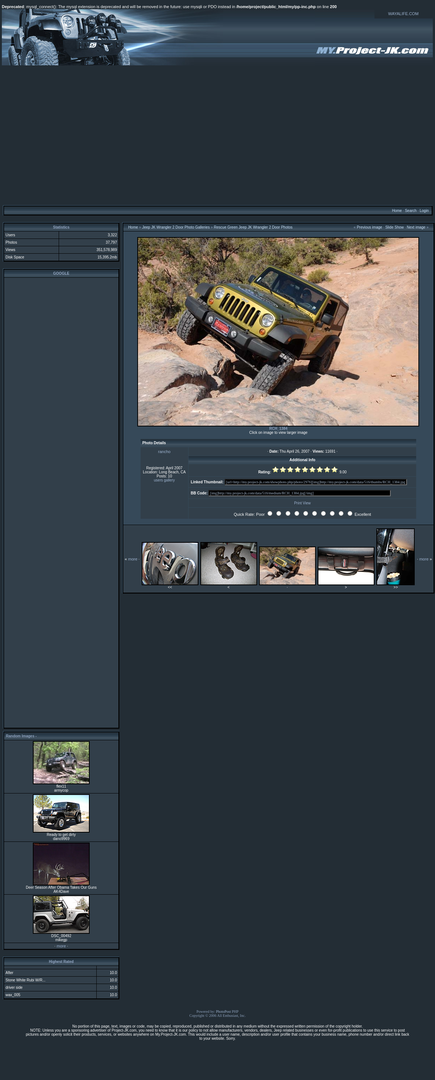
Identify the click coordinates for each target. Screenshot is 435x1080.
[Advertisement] (217, 135)
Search (411, 211)
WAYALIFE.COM (403, 13)
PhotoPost (223, 1011)
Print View (302, 503)
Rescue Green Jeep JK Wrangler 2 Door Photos (253, 227)
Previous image (369, 227)
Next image (416, 227)
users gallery (164, 480)
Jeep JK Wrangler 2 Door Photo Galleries (176, 227)
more (61, 946)
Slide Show (394, 227)
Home (397, 211)
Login (424, 211)
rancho (164, 451)
